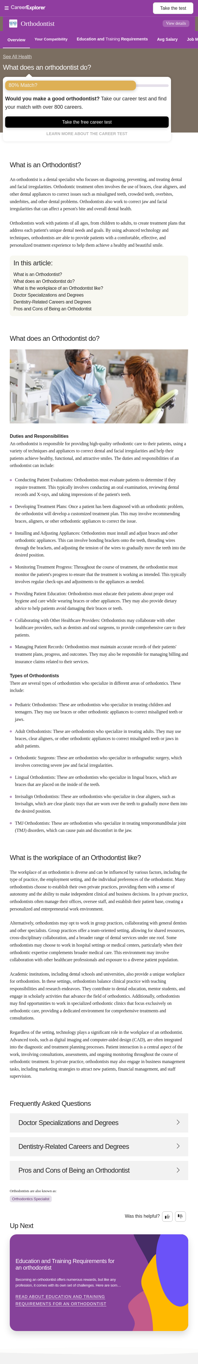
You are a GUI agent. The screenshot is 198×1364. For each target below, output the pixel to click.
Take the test (173, 8)
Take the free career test (87, 122)
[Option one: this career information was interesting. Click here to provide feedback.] (167, 1216)
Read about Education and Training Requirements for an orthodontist (61, 1300)
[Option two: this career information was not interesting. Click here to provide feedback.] (180, 1216)
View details (176, 23)
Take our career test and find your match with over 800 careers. (85, 103)
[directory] (99, 286)
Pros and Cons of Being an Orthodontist (52, 308)
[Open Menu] (79, 8)
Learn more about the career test (87, 133)
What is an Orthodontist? (38, 274)
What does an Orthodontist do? (44, 281)
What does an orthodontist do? (47, 67)
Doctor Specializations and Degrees (49, 295)
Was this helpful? (142, 1216)
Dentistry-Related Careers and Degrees (52, 301)
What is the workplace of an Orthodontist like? (58, 288)
